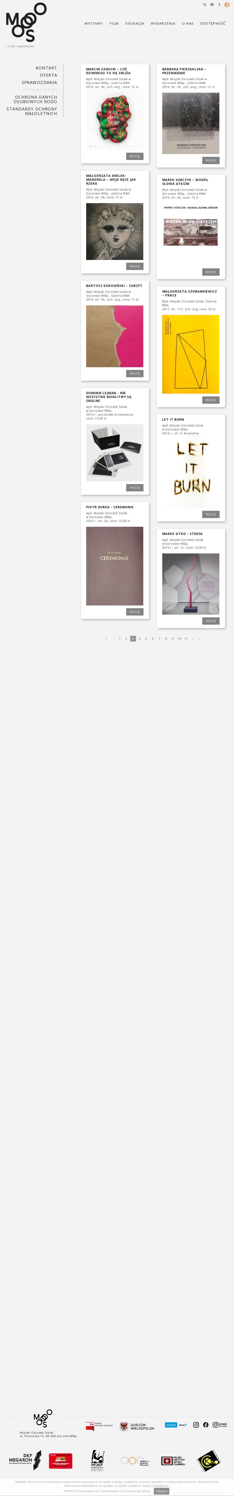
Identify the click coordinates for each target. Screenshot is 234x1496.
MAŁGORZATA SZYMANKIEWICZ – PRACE (189, 293)
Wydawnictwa (26, 46)
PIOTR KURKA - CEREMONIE (110, 507)
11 (186, 639)
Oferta (48, 75)
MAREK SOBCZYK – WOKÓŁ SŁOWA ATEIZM (185, 182)
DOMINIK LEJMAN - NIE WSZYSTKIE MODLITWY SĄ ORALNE (109, 397)
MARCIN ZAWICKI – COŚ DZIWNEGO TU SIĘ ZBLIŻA (108, 71)
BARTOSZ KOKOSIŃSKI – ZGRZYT (114, 285)
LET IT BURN (173, 419)
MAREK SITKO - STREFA (182, 534)
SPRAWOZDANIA (39, 82)
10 (179, 639)
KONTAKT (46, 68)
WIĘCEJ (135, 156)
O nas (11, 46)
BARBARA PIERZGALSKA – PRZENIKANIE (184, 71)
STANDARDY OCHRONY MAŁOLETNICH (32, 111)
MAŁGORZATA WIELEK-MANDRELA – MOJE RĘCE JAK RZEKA (111, 179)
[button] (204, 4)
